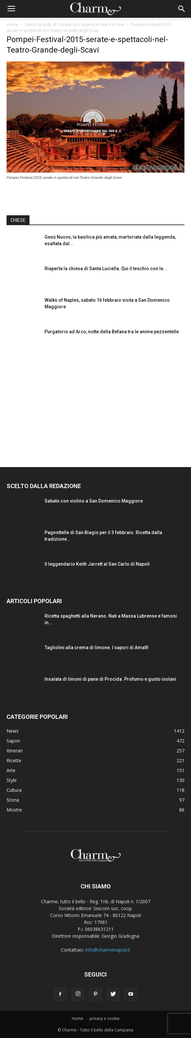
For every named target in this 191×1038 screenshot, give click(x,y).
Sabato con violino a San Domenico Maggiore (94, 501)
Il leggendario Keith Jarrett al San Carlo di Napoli (97, 564)
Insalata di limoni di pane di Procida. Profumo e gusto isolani (110, 679)
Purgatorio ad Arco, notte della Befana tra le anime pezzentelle (112, 331)
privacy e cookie (104, 1018)
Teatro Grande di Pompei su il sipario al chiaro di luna (74, 24)
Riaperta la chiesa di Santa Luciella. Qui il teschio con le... (106, 268)
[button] (182, 9)
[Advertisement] (96, 403)
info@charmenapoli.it (107, 950)
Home (12, 24)
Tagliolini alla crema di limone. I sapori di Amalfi (96, 647)
